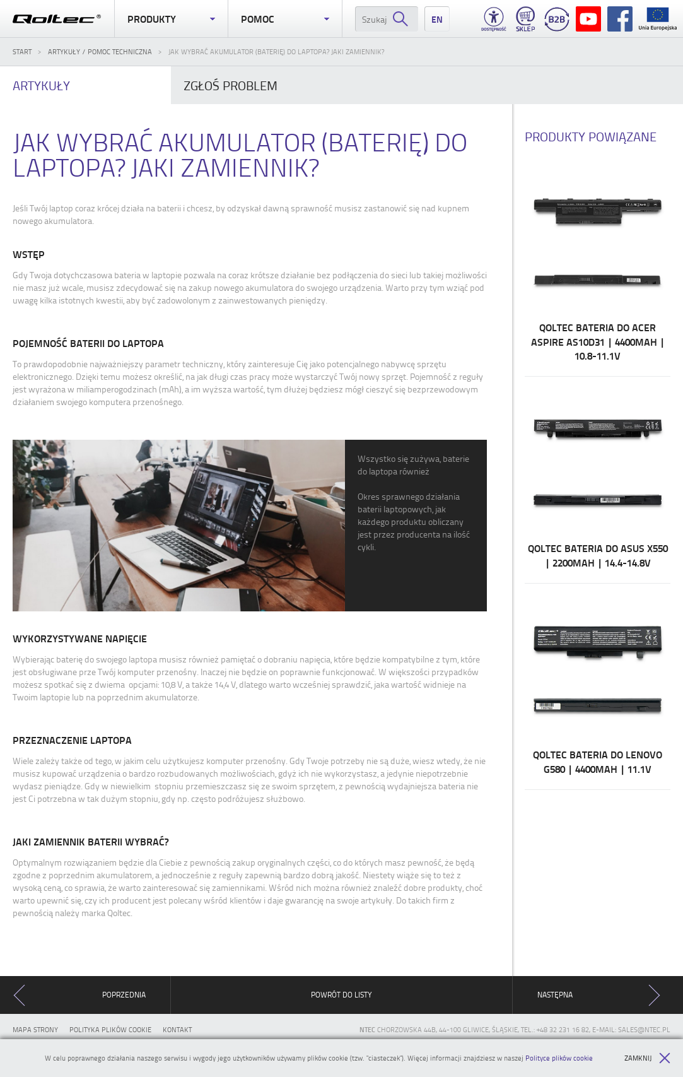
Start (22, 51)
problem (230, 85)
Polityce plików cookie (559, 1057)
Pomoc (285, 19)
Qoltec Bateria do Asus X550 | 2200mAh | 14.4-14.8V (597, 479)
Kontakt (177, 1029)
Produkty (171, 19)
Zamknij (647, 1058)
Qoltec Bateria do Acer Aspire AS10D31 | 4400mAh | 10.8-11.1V (597, 265)
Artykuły (41, 85)
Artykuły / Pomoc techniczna (100, 51)
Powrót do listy (341, 994)
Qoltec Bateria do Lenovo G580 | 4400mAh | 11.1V (597, 686)
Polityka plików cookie (110, 1029)
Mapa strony (35, 1029)
